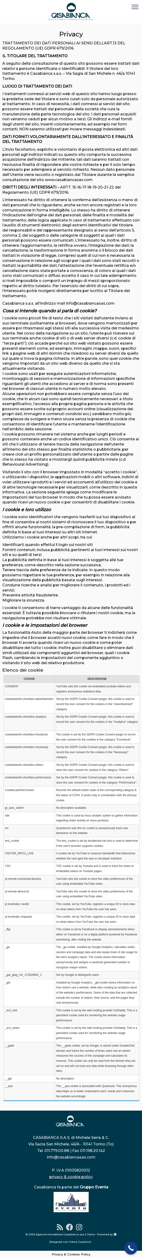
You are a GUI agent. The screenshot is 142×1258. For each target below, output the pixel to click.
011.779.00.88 (56, 1150)
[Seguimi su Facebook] (71, 1227)
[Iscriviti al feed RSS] (61, 1227)
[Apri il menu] (134, 7)
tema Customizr (80, 1242)
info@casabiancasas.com (71, 1157)
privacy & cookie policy (71, 1177)
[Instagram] (80, 1227)
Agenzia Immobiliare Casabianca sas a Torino (65, 1234)
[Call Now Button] (130, 1248)
